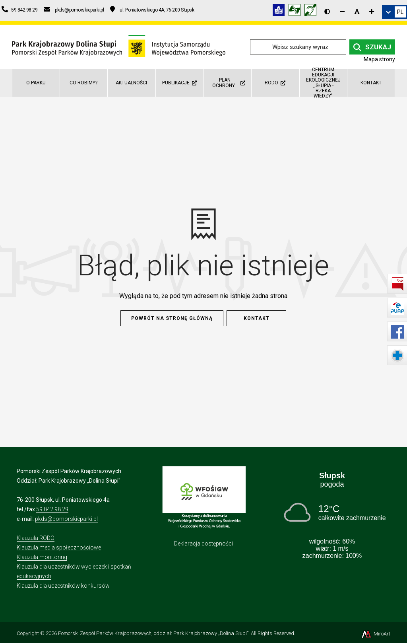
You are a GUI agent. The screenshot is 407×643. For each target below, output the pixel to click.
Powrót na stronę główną (172, 318)
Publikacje (179, 83)
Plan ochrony (228, 82)
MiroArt (375, 634)
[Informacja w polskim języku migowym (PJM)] (312, 11)
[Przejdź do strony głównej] (118, 46)
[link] (394, 12)
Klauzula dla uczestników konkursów (63, 586)
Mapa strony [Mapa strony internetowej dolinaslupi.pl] (379, 59)
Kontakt (371, 83)
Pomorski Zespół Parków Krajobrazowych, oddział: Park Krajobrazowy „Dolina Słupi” (153, 633)
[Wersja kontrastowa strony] (327, 11)
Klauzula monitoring (42, 557)
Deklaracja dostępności (203, 543)
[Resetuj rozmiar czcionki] (357, 11)
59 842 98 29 (52, 509)
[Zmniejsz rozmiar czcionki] (342, 11)
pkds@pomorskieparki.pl (66, 519)
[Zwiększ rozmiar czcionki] (371, 11)
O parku (36, 83)
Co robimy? (83, 83)
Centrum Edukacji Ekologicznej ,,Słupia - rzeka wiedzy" (323, 83)
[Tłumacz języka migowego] (296, 11)
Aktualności (131, 83)
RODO (275, 83)
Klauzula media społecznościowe (59, 547)
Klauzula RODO (35, 538)
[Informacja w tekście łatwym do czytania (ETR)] (281, 11)
